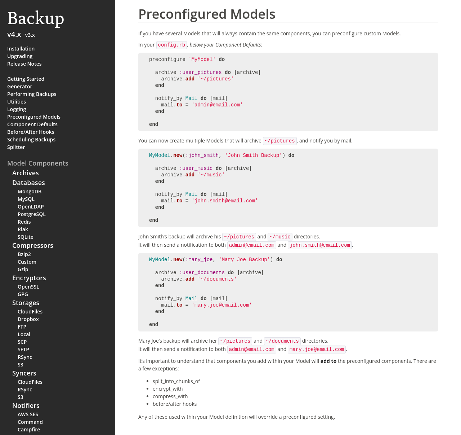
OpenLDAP (31, 206)
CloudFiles (30, 311)
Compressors (32, 245)
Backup (35, 18)
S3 (20, 364)
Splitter (16, 147)
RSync (25, 356)
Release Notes (24, 63)
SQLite (25, 236)
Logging (16, 109)
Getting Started (25, 78)
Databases (28, 182)
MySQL (26, 198)
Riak (23, 229)
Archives (25, 172)
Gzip (23, 269)
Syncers (24, 373)
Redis (24, 221)
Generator (19, 86)
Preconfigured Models (34, 116)
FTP (22, 326)
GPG (23, 294)
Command (30, 421)
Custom (27, 261)
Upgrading (19, 56)
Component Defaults (32, 124)
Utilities (16, 101)
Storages (25, 302)
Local (24, 334)
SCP (22, 341)
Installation (21, 48)
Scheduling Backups (31, 139)
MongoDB (29, 191)
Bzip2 (24, 254)
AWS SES (28, 414)
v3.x (30, 34)
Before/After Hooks (30, 131)
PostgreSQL (32, 214)
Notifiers (26, 405)
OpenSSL (28, 286)
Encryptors (29, 277)
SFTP (23, 349)
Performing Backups (32, 94)
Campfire (29, 429)
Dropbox (28, 319)
